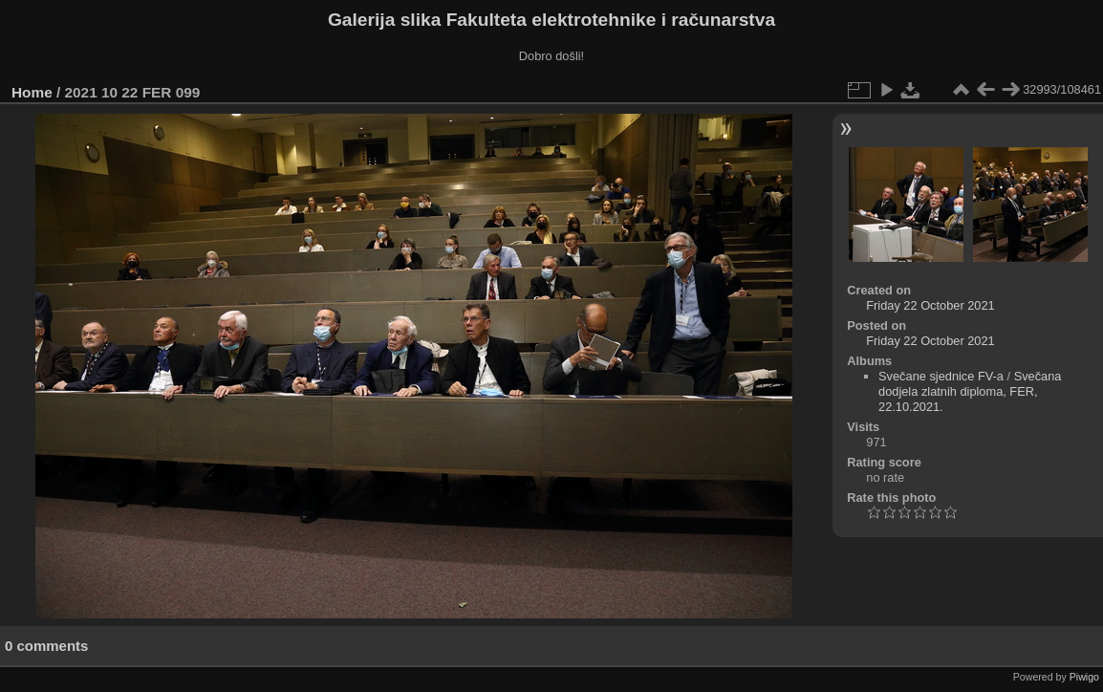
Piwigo (1084, 676)
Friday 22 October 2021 (930, 305)
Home (32, 92)
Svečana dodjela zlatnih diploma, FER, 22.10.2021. (969, 391)
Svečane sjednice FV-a (941, 376)
